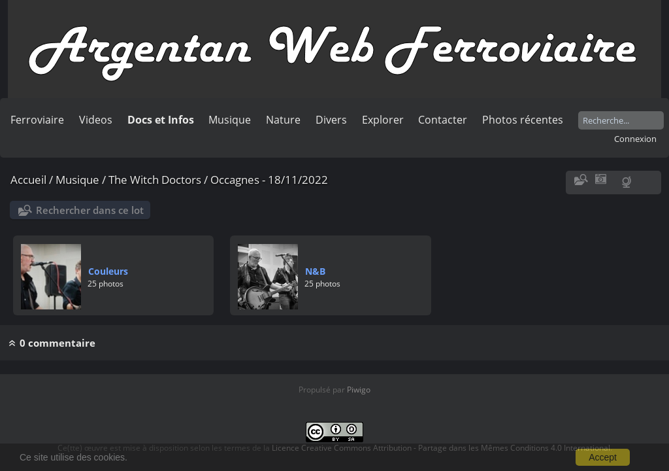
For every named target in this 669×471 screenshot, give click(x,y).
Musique (229, 120)
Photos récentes (522, 120)
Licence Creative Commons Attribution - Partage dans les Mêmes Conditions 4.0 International (441, 447)
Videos (95, 120)
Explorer (383, 120)
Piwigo (358, 389)
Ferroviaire (37, 120)
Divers (331, 120)
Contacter (442, 120)
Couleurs (108, 271)
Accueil (28, 179)
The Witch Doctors (154, 179)
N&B (315, 271)
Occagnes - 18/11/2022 (269, 179)
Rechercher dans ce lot (90, 210)
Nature (283, 120)
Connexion (635, 139)
